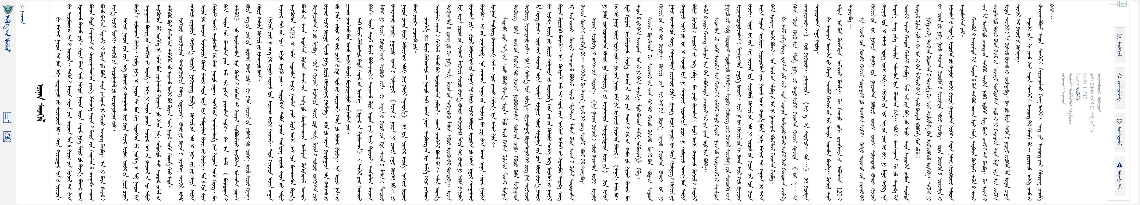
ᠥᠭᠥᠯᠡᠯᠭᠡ (1077, 94)
